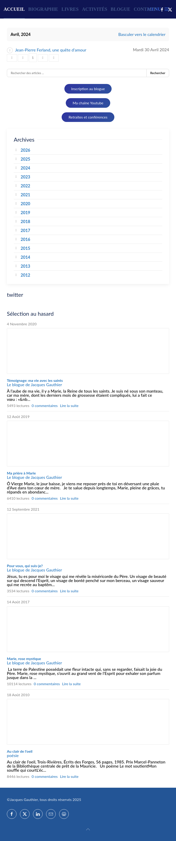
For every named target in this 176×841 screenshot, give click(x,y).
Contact (145, 9)
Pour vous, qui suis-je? (25, 565)
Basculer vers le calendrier (141, 34)
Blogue (120, 9)
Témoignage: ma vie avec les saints (35, 380)
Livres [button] (69, 9)
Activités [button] (94, 9)
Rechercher (157, 73)
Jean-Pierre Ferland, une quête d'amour (50, 49)
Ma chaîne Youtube (88, 103)
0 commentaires (45, 405)
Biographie (43, 9)
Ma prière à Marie (21, 473)
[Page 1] (33, 57)
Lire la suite (69, 405)
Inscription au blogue (88, 88)
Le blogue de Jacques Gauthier (34, 384)
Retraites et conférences (88, 117)
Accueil (14, 9)
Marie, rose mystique (24, 658)
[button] (88, 829)
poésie (13, 755)
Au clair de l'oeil (20, 751)
